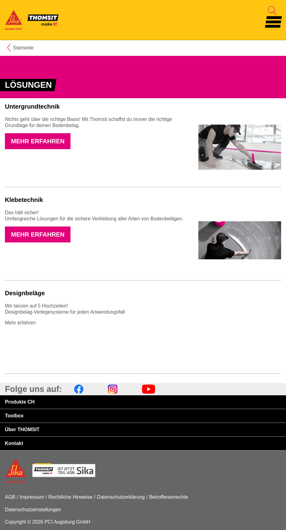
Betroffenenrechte (168, 497)
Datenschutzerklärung (121, 497)
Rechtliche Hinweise (70, 497)
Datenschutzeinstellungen (33, 509)
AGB (10, 497)
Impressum (32, 497)
